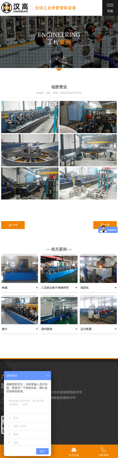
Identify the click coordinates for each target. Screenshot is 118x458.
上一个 (13, 225)
